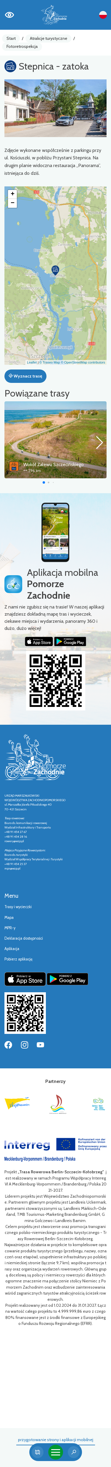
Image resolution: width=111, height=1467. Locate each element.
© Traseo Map (49, 362)
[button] (55, 270)
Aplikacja (11, 948)
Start (11, 38)
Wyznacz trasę (25, 376)
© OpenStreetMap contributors (83, 362)
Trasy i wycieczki (18, 907)
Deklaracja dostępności (23, 938)
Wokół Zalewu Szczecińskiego (53, 464)
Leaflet (32, 362)
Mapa (9, 917)
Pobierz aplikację (18, 959)
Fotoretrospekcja (22, 46)
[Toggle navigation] (55, 1452)
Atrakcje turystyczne (48, 38)
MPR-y (9, 928)
